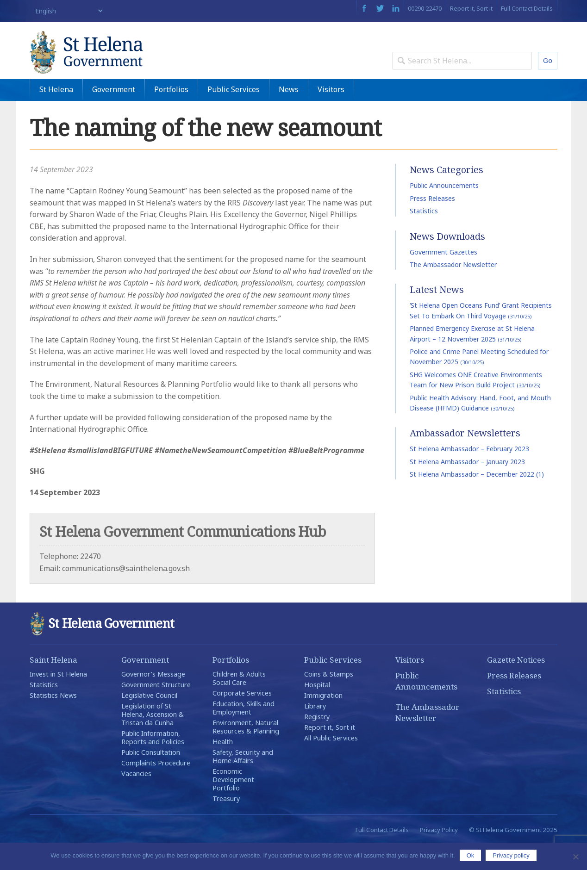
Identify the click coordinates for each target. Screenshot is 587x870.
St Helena (56, 115)
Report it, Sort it (471, 8)
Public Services (233, 115)
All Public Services (331, 763)
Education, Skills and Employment (243, 733)
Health (222, 767)
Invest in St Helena (58, 700)
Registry (317, 742)
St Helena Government (110, 61)
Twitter (380, 8)
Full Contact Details (527, 8)
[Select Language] (67, 11)
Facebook (364, 8)
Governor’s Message (153, 700)
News (289, 115)
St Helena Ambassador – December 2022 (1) (477, 500)
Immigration (323, 721)
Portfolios (171, 115)
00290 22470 (425, 8)
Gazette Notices (516, 685)
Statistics (424, 236)
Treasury (226, 824)
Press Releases (432, 224)
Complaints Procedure (155, 788)
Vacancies (136, 799)
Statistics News (53, 721)
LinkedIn (396, 8)
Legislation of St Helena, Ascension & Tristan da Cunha (152, 740)
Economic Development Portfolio (233, 805)
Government (113, 115)
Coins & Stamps (328, 700)
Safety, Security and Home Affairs (242, 782)
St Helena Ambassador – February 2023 (469, 474)
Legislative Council (149, 721)
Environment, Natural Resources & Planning (245, 752)
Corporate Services (242, 719)
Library (315, 731)
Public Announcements (444, 211)
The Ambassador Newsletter (453, 290)
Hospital (317, 710)
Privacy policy (511, 855)
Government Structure (156, 710)
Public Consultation (150, 778)
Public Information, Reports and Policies (152, 763)
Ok (471, 855)
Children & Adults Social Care (239, 704)
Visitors (331, 115)
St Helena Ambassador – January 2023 (467, 487)
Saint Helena (53, 685)
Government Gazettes (443, 277)
